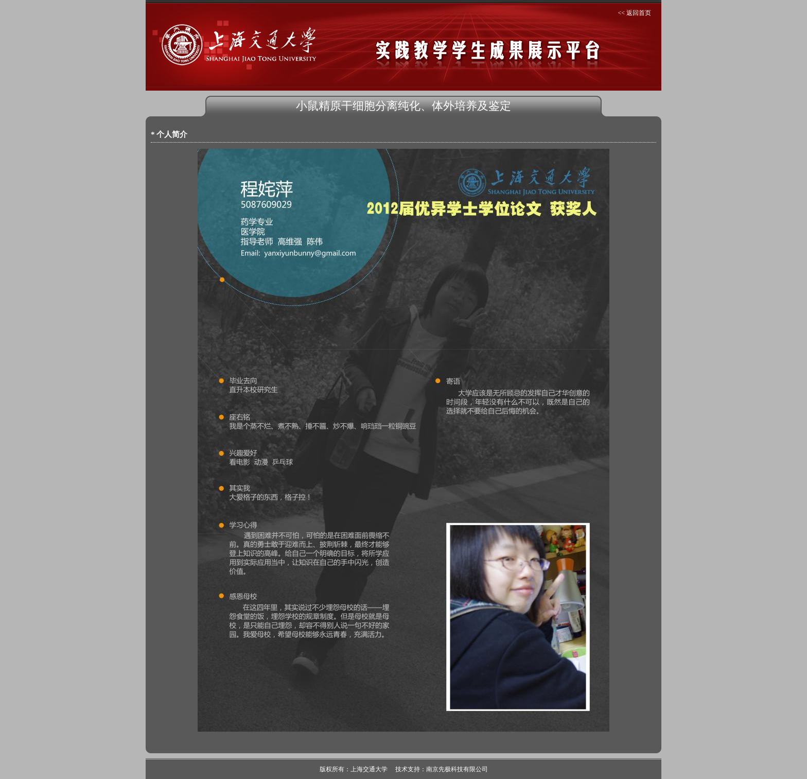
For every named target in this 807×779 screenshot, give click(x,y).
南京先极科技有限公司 (457, 769)
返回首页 (638, 12)
